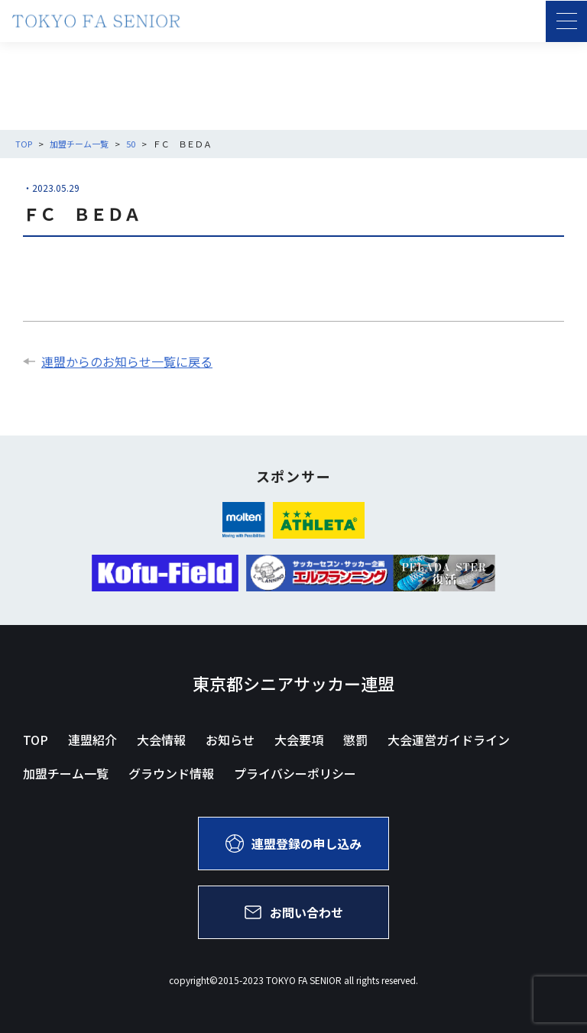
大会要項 (298, 739)
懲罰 (355, 739)
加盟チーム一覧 (66, 773)
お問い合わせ (293, 912)
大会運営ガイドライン (449, 739)
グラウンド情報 (171, 773)
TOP (35, 739)
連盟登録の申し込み (293, 843)
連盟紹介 (92, 739)
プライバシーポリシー (295, 773)
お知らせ (230, 739)
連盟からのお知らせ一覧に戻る (117, 361)
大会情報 (161, 739)
